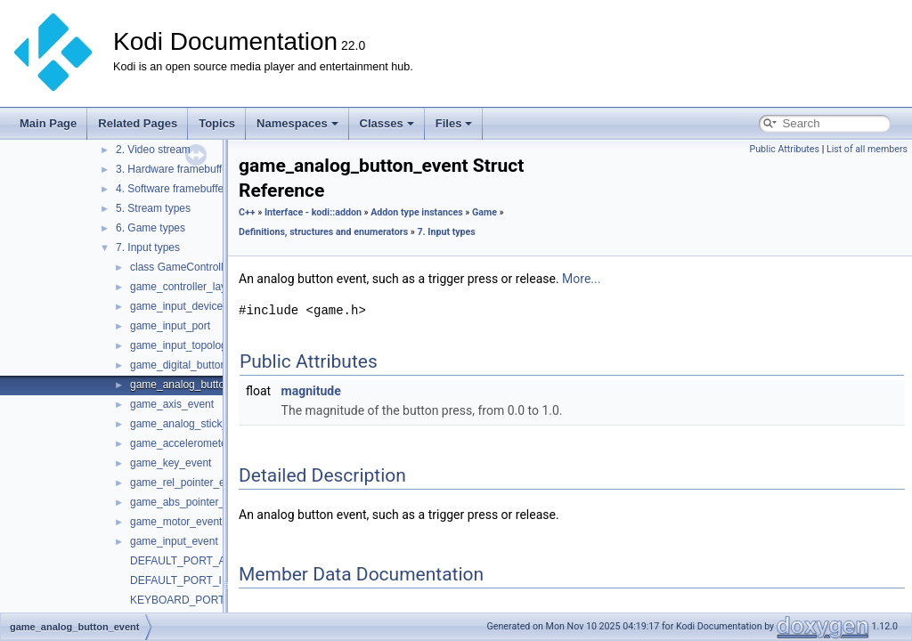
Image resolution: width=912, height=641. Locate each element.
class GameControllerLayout (197, 267)
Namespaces (297, 123)
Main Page (48, 123)
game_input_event (174, 541)
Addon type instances (416, 212)
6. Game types (150, 228)
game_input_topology (181, 345)
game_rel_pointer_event (187, 482)
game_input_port (170, 326)
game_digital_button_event (194, 365)
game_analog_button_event (196, 384)
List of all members (867, 149)
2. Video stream (153, 149)
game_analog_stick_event (192, 424)
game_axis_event (172, 404)
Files (454, 123)
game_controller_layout (185, 286)
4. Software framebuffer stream (189, 189)
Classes (387, 123)
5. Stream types (153, 208)
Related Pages (137, 123)
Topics (217, 123)
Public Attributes (784, 149)
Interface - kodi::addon (313, 212)
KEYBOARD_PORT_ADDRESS (206, 600)
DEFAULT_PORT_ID (180, 580)
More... (581, 279)
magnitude (311, 391)
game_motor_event (176, 521)
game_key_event (170, 463)
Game (484, 212)
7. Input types (148, 247)
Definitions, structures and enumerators (323, 232)
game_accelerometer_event (196, 443)
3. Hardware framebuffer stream (191, 169)
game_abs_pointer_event (190, 502)
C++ (247, 212)
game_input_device (176, 306)
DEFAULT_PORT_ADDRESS (200, 561)
